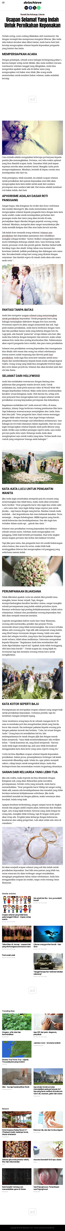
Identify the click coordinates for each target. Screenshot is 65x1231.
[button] (3, 2)
